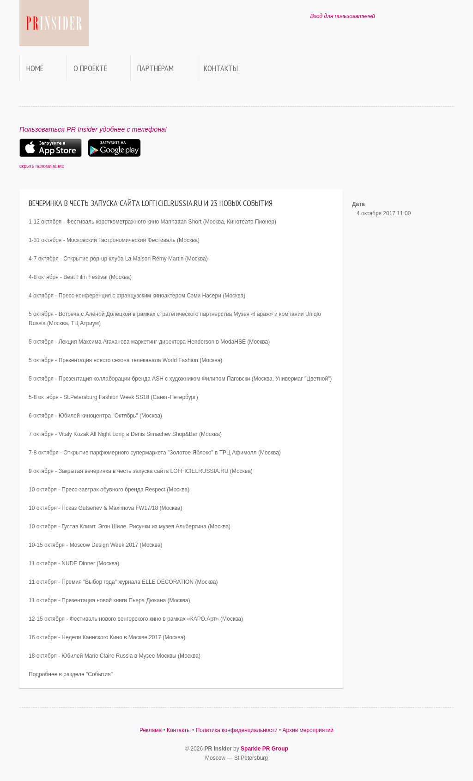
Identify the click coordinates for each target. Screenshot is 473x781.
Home (34, 68)
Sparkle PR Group (264, 748)
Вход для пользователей (342, 16)
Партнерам (155, 68)
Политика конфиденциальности (237, 730)
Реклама (150, 730)
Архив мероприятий (308, 730)
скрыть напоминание (41, 166)
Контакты (221, 68)
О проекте (90, 68)
